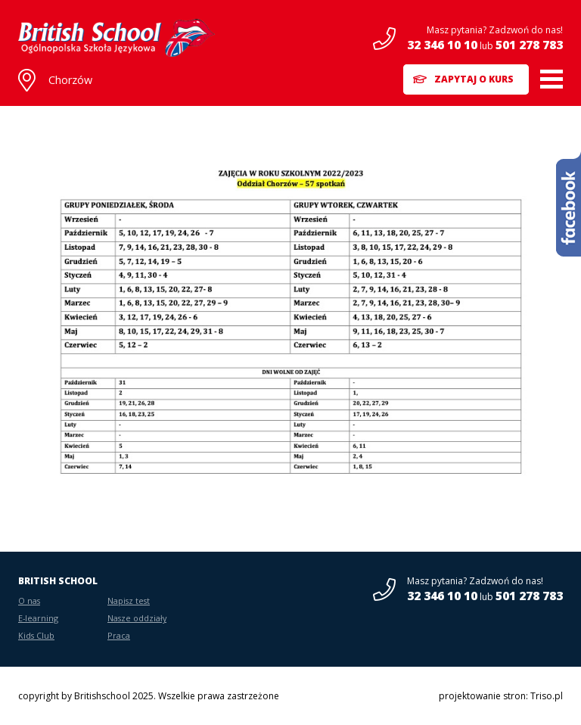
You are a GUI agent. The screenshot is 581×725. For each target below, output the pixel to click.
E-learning (38, 618)
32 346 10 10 (442, 44)
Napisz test (128, 600)
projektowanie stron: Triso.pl (501, 695)
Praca (118, 635)
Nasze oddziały (136, 618)
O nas (29, 600)
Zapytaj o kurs (474, 79)
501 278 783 (529, 44)
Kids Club (36, 635)
